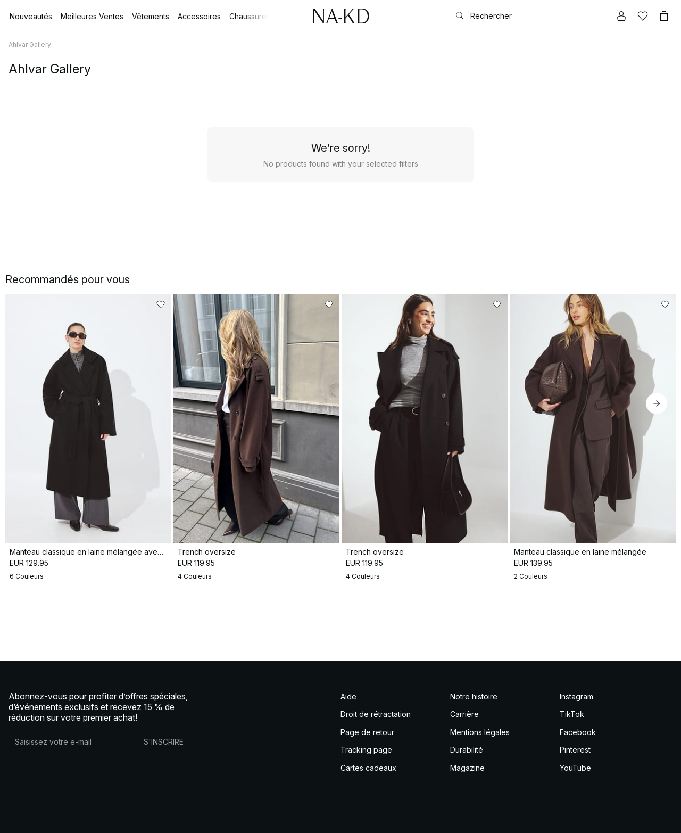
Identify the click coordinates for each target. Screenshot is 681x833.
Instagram (576, 696)
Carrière (464, 714)
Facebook (578, 732)
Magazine (467, 767)
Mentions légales (480, 732)
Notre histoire (473, 696)
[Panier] (663, 16)
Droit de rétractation (375, 714)
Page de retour (367, 732)
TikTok (572, 714)
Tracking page (366, 749)
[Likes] (642, 16)
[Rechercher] (529, 16)
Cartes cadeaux (368, 767)
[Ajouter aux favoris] (160, 304)
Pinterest (575, 749)
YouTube (575, 767)
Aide (348, 696)
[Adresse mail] (72, 742)
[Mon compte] (621, 16)
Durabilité (466, 749)
